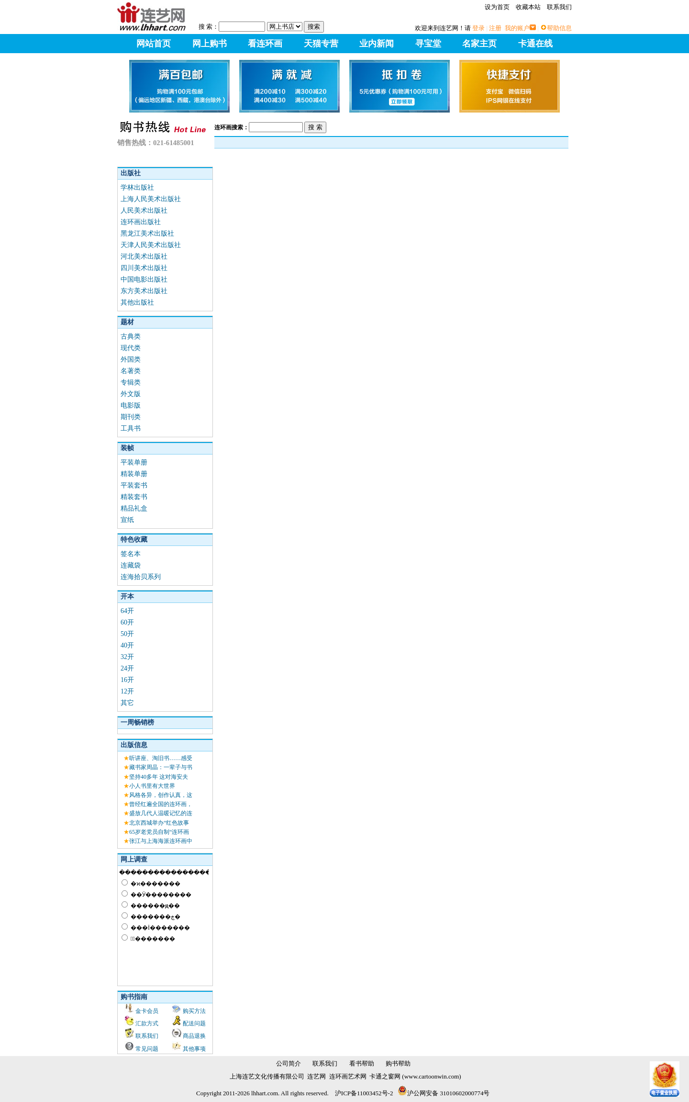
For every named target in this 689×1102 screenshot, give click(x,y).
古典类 (131, 336)
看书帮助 (361, 1063)
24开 (127, 668)
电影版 (131, 405)
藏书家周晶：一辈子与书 (160, 767)
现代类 (131, 348)
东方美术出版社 (144, 291)
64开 (127, 610)
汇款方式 (146, 1023)
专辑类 (131, 382)
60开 (127, 622)
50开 (127, 633)
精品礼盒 (134, 508)
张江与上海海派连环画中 (160, 841)
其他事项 (194, 1048)
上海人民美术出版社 (151, 199)
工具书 (131, 428)
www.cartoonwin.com (431, 1076)
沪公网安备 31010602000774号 (443, 1093)
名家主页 (479, 43)
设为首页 (497, 7)
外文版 (131, 394)
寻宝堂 (428, 43)
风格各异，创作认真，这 (160, 795)
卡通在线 (535, 43)
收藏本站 (528, 7)
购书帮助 (398, 1063)
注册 (495, 28)
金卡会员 (146, 1011)
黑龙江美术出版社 (147, 233)
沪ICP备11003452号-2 (364, 1093)
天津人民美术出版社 (151, 245)
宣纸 (127, 519)
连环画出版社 (141, 222)
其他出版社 (137, 302)
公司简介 (288, 1063)
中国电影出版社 (144, 279)
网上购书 (209, 43)
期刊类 (131, 416)
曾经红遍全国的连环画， (160, 804)
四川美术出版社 (144, 268)
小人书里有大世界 (152, 786)
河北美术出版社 (144, 256)
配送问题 (194, 1023)
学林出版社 (137, 187)
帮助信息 (559, 28)
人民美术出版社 (144, 210)
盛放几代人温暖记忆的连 (160, 813)
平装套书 (134, 485)
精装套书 (134, 496)
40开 (127, 645)
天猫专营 (321, 43)
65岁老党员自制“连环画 (159, 832)
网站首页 (153, 43)
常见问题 (146, 1048)
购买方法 (194, 1011)
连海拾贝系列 (141, 576)
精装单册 (134, 473)
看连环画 (265, 43)
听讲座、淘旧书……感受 (160, 758)
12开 (127, 691)
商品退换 (194, 1036)
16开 (127, 679)
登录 (478, 28)
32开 (127, 656)
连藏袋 (131, 565)
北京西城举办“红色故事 (159, 822)
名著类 (131, 371)
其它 (127, 702)
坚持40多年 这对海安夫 (158, 776)
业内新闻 (376, 43)
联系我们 (559, 7)
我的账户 (517, 28)
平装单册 (134, 462)
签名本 (131, 553)
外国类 (131, 359)
